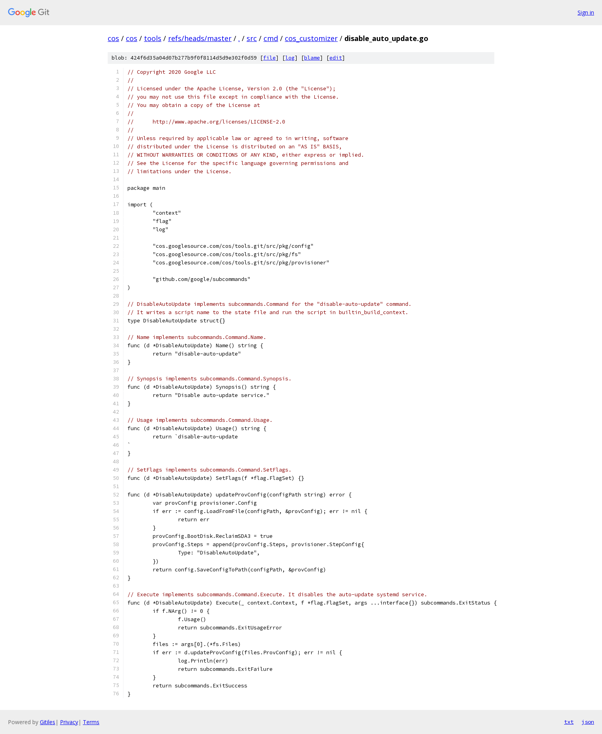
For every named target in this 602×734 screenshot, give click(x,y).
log (290, 57)
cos (113, 38)
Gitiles (47, 722)
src (252, 38)
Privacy (69, 722)
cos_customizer (311, 38)
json (587, 721)
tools (152, 38)
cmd (271, 38)
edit (335, 57)
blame (312, 57)
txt (569, 721)
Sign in (586, 12)
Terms (91, 722)
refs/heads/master (200, 38)
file (269, 57)
